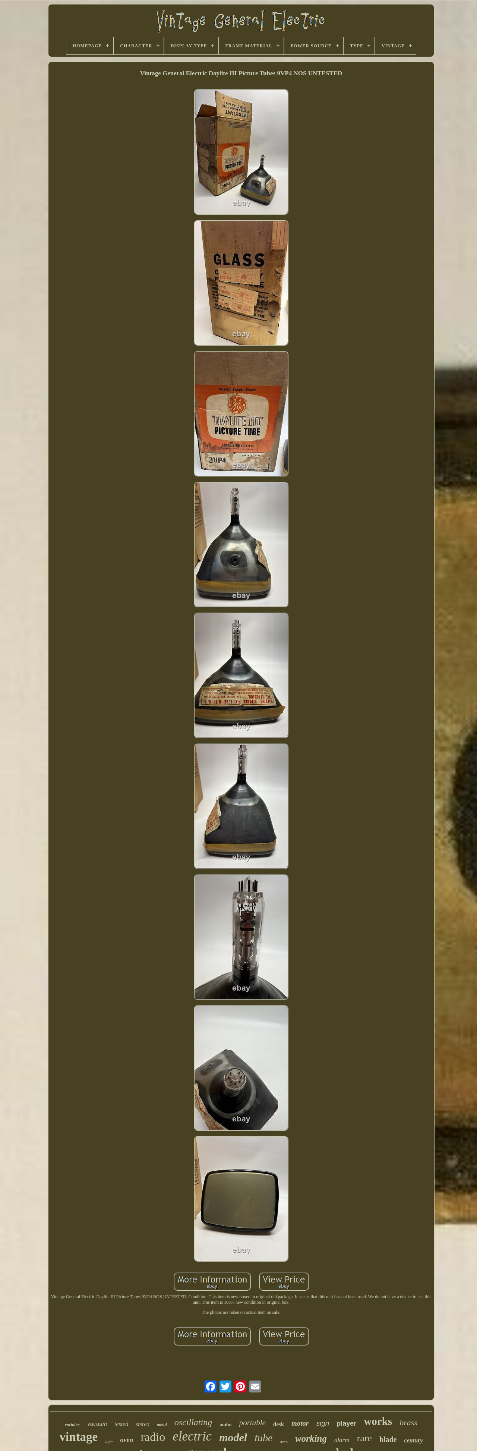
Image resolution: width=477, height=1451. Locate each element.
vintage (79, 1437)
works (378, 1421)
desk (278, 1424)
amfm (225, 1424)
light (109, 1441)
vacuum (97, 1423)
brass (408, 1422)
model (233, 1437)
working (311, 1438)
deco (284, 1441)
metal (162, 1424)
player (346, 1423)
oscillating (193, 1422)
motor (300, 1423)
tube (263, 1438)
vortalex (72, 1424)
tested (121, 1424)
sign (322, 1423)
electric (192, 1436)
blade (388, 1439)
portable (252, 1422)
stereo (142, 1424)
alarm (342, 1440)
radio (152, 1437)
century (413, 1440)
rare (364, 1438)
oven (126, 1440)
